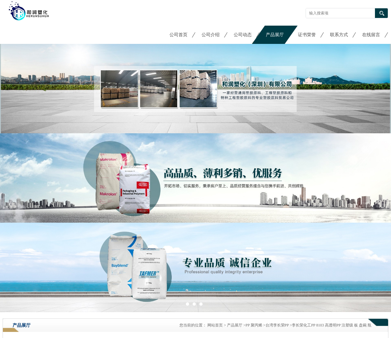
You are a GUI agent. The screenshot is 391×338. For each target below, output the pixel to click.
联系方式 (339, 34)
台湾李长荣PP (277, 325)
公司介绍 (211, 34)
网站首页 (215, 325)
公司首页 (178, 34)
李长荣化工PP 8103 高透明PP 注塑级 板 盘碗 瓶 (331, 325)
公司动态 (243, 34)
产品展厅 (275, 34)
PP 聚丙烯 (254, 325)
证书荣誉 (307, 34)
